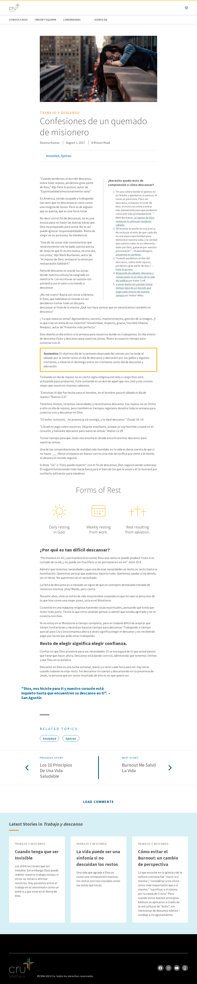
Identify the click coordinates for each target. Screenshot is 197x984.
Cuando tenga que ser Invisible (37, 855)
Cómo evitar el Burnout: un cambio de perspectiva (158, 858)
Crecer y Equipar (45, 19)
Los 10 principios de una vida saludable (56, 770)
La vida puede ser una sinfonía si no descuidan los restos (98, 858)
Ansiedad (52, 156)
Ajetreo (66, 156)
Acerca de (100, 19)
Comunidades (72, 19)
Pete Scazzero (124, 269)
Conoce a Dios (18, 19)
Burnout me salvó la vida (139, 768)
